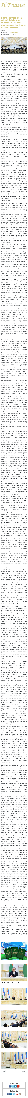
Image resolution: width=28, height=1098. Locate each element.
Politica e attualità (13, 32)
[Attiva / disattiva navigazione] (2, 13)
